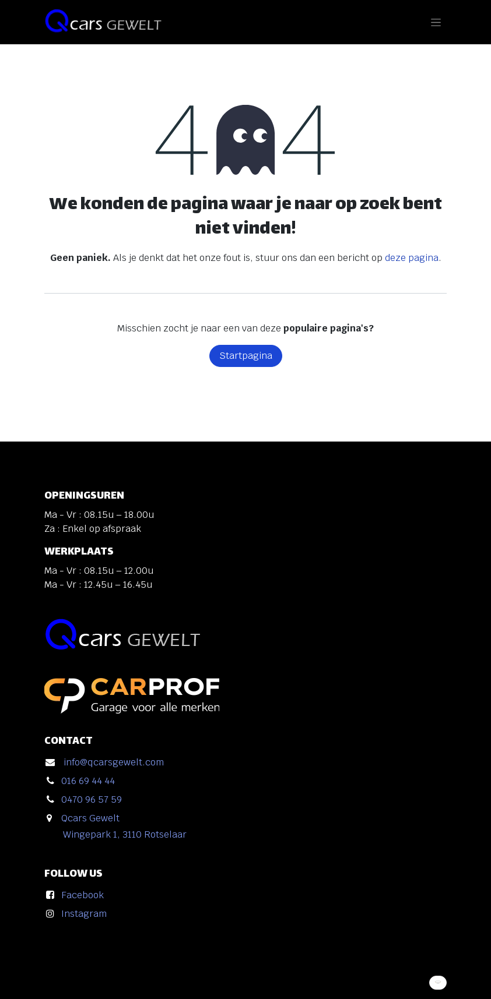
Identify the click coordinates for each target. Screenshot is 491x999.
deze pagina (412, 258)
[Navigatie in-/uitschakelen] (436, 22)
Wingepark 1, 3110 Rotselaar (125, 834)
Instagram (84, 914)
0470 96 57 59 (91, 799)
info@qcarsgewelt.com (114, 762)
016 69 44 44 (88, 781)
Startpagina (245, 356)
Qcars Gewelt (90, 818)
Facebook (82, 895)
